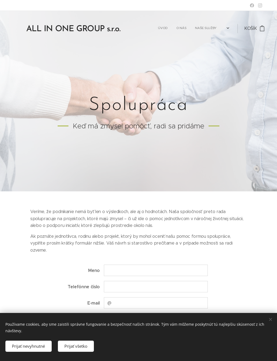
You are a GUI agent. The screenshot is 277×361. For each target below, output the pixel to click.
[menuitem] (169, 28)
